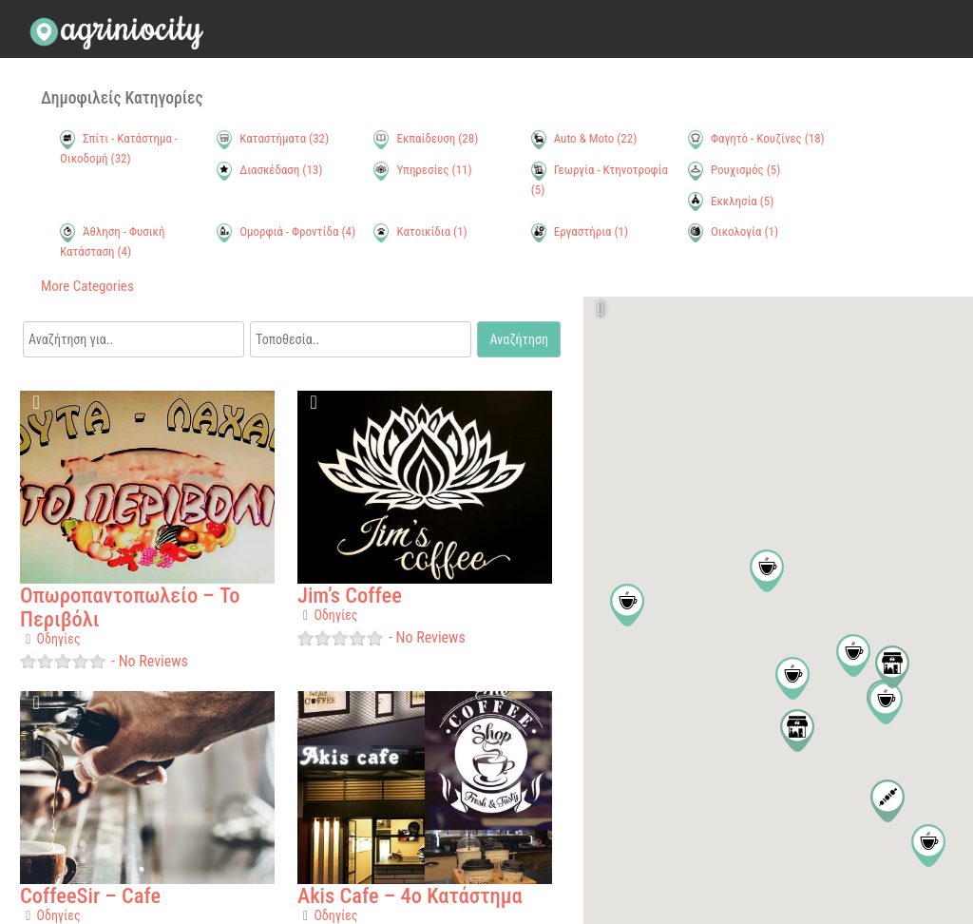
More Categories (87, 286)
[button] (627, 605)
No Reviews (151, 661)
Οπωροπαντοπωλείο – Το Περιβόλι (130, 607)
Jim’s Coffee (349, 595)
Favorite (38, 408)
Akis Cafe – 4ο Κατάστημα (410, 895)
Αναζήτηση (519, 339)
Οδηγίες (59, 638)
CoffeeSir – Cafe (90, 895)
